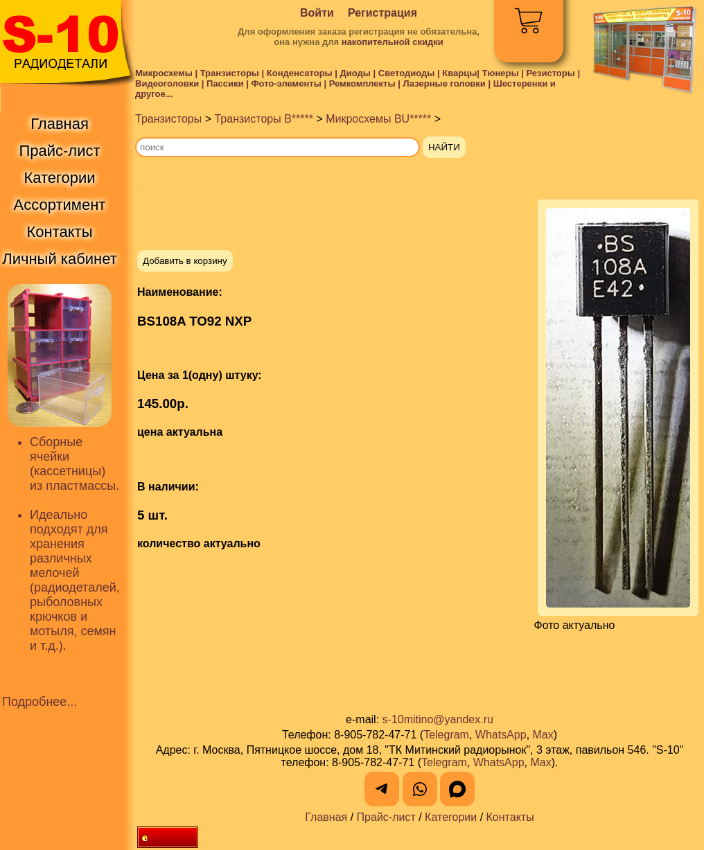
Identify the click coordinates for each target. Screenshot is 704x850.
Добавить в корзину (185, 261)
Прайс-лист (386, 817)
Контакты (510, 817)
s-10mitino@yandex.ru (437, 719)
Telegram (446, 735)
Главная (326, 817)
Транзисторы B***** (263, 119)
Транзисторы (168, 119)
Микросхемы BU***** (378, 119)
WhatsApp (501, 735)
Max (543, 735)
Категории (451, 817)
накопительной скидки (392, 42)
